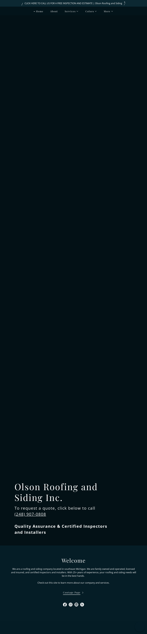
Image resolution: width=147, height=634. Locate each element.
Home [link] (39, 11)
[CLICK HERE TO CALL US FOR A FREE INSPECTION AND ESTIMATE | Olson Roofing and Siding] (73, 3)
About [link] (54, 11)
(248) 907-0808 (30, 514)
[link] (65, 604)
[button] (70, 11)
